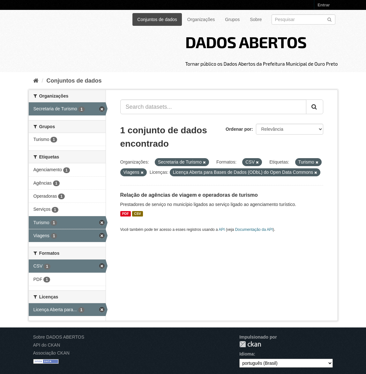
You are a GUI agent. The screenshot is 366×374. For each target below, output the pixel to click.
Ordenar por (238, 129)
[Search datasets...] (213, 106)
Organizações (201, 19)
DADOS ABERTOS (245, 41)
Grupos (232, 19)
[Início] (36, 80)
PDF (125, 214)
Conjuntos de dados (157, 19)
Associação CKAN (51, 353)
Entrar (323, 5)
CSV (137, 214)
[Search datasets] (303, 19)
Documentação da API (254, 229)
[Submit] (329, 19)
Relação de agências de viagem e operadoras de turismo (189, 195)
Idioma (246, 353)
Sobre (256, 19)
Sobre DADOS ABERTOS (59, 337)
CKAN (250, 344)
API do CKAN (46, 345)
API (222, 229)
